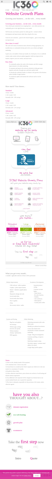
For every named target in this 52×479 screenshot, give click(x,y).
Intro (18, 458)
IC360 (7, 10)
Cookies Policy (27, 475)
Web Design (15, 10)
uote (33, 458)
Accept (37, 475)
